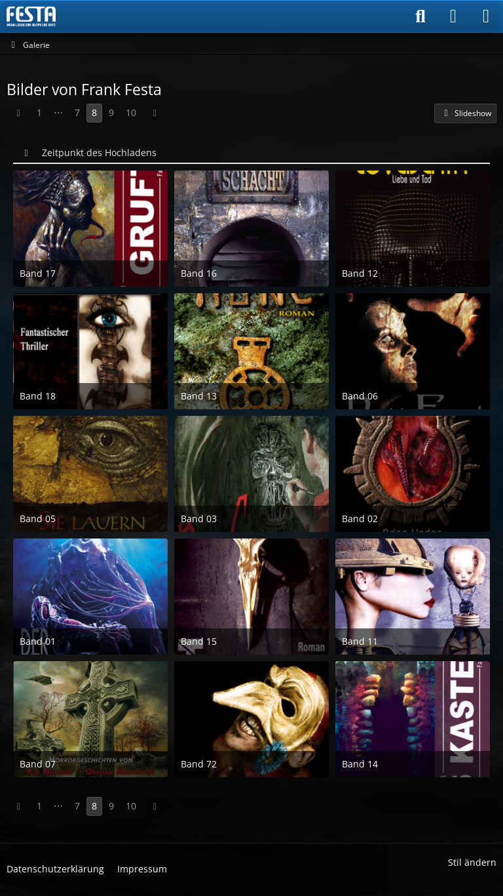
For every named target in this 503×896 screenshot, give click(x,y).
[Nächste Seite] (154, 113)
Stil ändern (472, 862)
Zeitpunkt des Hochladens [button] (99, 152)
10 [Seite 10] (131, 112)
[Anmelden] (453, 16)
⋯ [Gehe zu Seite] (58, 112)
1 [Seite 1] (39, 112)
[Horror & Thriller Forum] (31, 16)
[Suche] (420, 16)
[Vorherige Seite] (18, 113)
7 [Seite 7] (77, 112)
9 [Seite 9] (111, 112)
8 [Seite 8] (94, 112)
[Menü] (486, 16)
